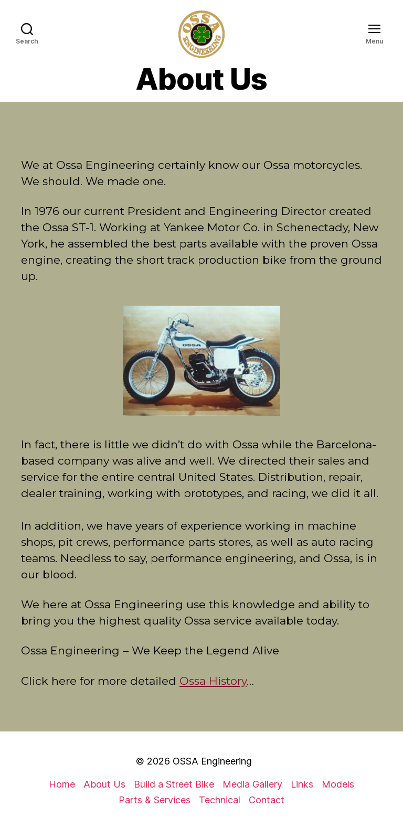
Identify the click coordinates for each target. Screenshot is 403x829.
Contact (266, 799)
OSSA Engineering (212, 761)
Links (302, 784)
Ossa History (213, 680)
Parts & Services (154, 799)
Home (62, 784)
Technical (219, 799)
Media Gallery (252, 784)
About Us (104, 784)
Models (338, 784)
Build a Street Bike (174, 784)
